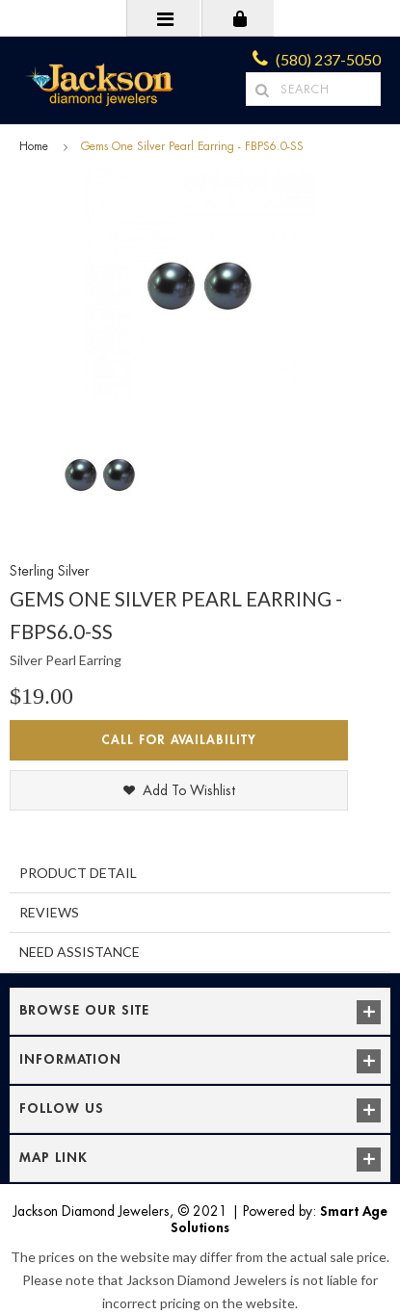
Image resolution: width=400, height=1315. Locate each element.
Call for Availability (178, 740)
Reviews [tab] (49, 912)
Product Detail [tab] (78, 872)
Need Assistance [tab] (79, 951)
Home (33, 146)
